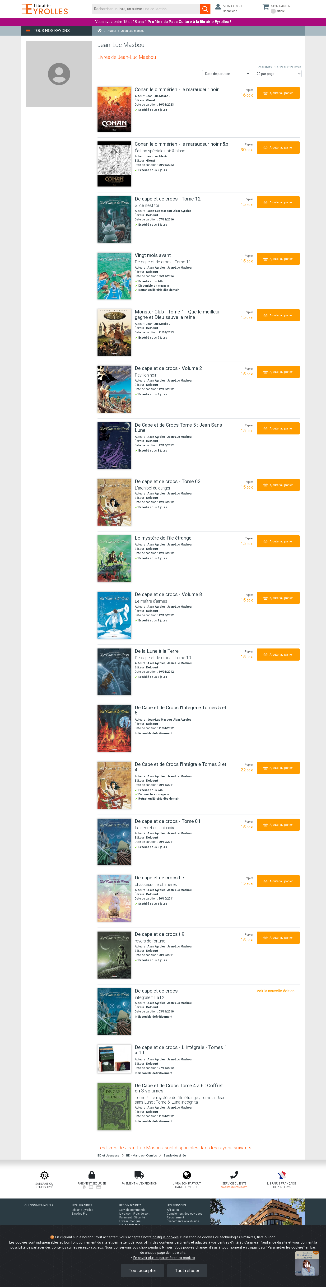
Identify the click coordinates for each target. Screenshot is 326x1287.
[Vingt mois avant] (114, 276)
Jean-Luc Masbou (158, 96)
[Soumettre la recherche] (205, 9)
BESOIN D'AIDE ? (130, 1205)
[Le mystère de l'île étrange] (114, 558)
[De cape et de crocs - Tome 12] (114, 219)
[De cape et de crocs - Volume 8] (114, 615)
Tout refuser (187, 1270)
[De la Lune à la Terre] (114, 671)
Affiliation (173, 1210)
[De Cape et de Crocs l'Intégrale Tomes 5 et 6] (114, 728)
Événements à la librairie (183, 1221)
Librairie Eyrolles (82, 1210)
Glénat (150, 100)
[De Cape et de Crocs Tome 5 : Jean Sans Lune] (114, 445)
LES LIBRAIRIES (82, 1205)
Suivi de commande (132, 1210)
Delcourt (152, 215)
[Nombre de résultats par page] (278, 73)
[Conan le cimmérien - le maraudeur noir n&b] (114, 163)
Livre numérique (129, 1221)
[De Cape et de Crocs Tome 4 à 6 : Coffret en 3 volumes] (114, 1106)
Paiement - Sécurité (132, 1217)
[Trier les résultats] (226, 73)
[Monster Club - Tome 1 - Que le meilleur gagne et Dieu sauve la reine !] (114, 332)
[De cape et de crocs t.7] (114, 898)
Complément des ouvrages (184, 1213)
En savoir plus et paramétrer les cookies (164, 1258)
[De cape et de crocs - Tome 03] (114, 502)
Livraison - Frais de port (134, 1213)
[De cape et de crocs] (114, 1011)
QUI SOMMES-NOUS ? (38, 1205)
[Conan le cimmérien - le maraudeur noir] (114, 109)
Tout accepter (142, 1270)
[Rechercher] (146, 9)
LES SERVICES (176, 1205)
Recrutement (175, 1217)
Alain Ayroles (182, 211)
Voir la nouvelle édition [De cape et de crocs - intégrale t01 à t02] (275, 991)
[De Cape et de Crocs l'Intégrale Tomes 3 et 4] (114, 785)
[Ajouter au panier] (278, 93)
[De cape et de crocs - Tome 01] (114, 842)
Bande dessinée (175, 1155)
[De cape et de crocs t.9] (114, 955)
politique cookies (166, 1237)
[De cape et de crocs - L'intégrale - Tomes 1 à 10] (114, 1059)
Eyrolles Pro (79, 1213)
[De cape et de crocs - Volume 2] (114, 389)
